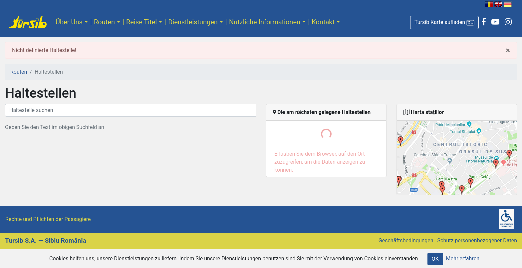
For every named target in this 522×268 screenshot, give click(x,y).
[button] (444, 22)
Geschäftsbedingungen (406, 240)
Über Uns (69, 22)
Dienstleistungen (193, 22)
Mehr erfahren (462, 258)
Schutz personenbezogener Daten (477, 240)
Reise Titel (141, 22)
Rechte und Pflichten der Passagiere (48, 219)
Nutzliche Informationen (264, 22)
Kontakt (323, 22)
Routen (104, 22)
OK (435, 259)
